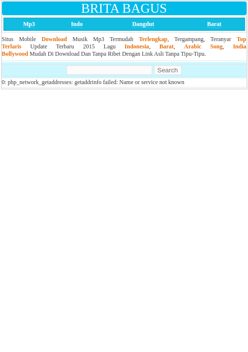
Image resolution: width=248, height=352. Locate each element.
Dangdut (143, 24)
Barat (214, 24)
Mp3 (29, 24)
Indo (77, 24)
